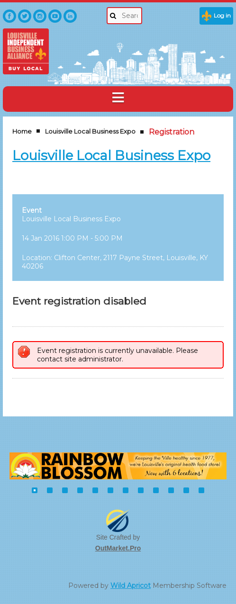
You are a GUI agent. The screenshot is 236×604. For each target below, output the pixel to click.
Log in (222, 15)
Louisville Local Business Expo (90, 131)
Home (22, 131)
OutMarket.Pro (118, 548)
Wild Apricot (130, 585)
